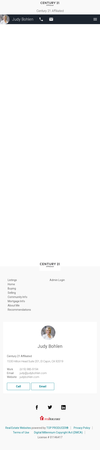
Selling (12, 292)
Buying (12, 288)
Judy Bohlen (16, 19)
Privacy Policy (82, 427)
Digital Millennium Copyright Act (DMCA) (58, 432)
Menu (95, 19)
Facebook (37, 407)
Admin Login (57, 280)
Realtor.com (50, 417)
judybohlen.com (29, 377)
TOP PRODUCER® (57, 427)
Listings (12, 280)
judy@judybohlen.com (33, 373)
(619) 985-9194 (29, 369)
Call (41, 19)
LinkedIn (63, 407)
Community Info (17, 297)
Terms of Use (21, 432)
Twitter (50, 407)
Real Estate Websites (18, 427)
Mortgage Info (16, 301)
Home (11, 284)
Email (51, 19)
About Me (14, 305)
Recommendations (19, 309)
